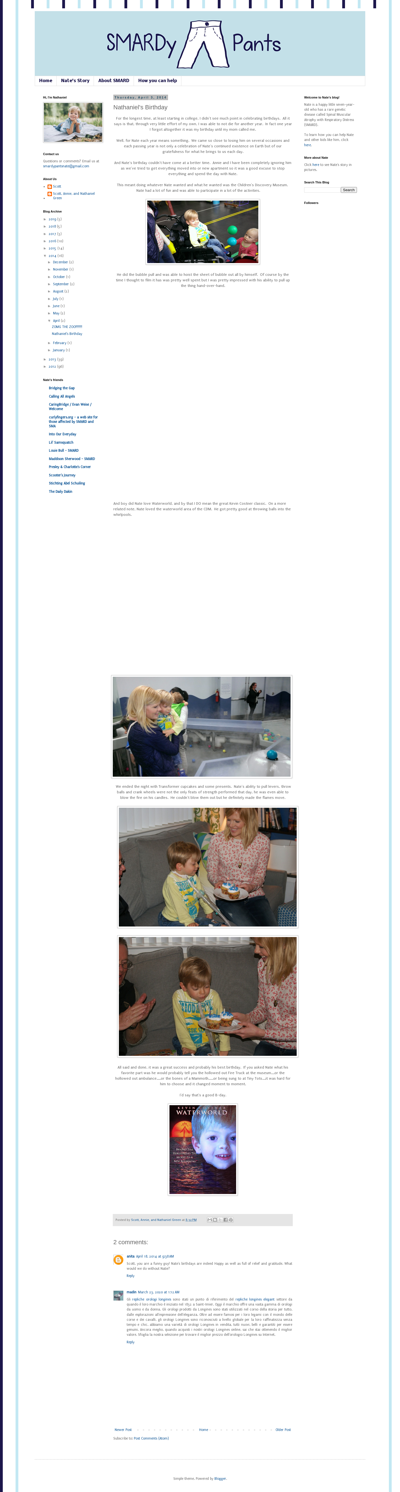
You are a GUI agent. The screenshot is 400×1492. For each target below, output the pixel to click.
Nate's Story (75, 81)
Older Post (283, 1430)
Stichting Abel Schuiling (67, 483)
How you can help (157, 81)
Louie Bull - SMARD (63, 451)
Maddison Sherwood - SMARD (72, 459)
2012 (53, 366)
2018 (53, 226)
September (61, 284)
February (60, 343)
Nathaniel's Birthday (67, 334)
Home (45, 81)
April (57, 321)
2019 (53, 219)
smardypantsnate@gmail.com (66, 166)
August (58, 291)
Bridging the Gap (61, 388)
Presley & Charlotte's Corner (70, 467)
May (57, 313)
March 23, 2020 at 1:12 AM (158, 1292)
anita (130, 1256)
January (59, 350)
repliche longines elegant (255, 1299)
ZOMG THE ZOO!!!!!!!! (67, 327)
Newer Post (123, 1430)
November (61, 269)
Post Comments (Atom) (151, 1438)
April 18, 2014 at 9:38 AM (155, 1256)
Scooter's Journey (62, 475)
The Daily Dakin (60, 492)
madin (131, 1292)
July (56, 299)
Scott (57, 186)
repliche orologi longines (151, 1299)
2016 (53, 241)
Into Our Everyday (62, 434)
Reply (130, 1276)
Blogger (220, 1479)
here (307, 145)
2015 (53, 248)
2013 (53, 359)
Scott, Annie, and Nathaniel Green (156, 1220)
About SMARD (113, 81)
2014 (53, 256)
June (57, 306)
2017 (53, 234)
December (61, 262)
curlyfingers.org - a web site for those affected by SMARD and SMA (73, 421)
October (59, 277)
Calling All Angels (62, 396)
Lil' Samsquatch (61, 443)
